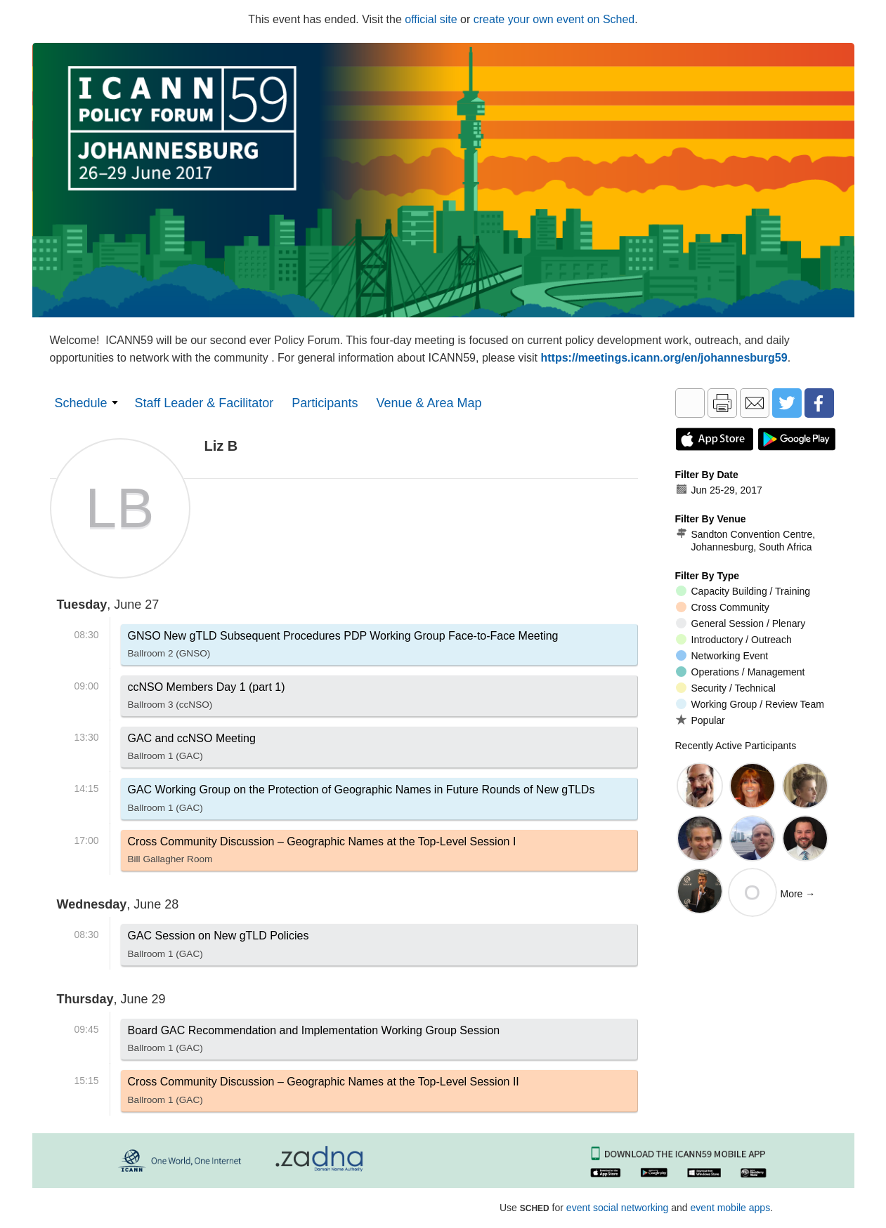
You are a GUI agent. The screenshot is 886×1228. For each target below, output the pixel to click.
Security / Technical (726, 688)
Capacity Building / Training (743, 591)
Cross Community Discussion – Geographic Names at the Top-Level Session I (322, 853)
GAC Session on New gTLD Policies (218, 947)
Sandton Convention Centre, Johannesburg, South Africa (745, 540)
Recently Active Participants (736, 745)
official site (431, 19)
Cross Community (722, 607)
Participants (325, 403)
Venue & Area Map (428, 403)
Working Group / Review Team (750, 704)
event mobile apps (731, 1207)
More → (798, 893)
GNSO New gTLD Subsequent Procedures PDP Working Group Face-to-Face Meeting (343, 647)
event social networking (617, 1207)
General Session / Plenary (741, 623)
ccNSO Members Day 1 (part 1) (206, 698)
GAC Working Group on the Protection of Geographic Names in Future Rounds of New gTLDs (361, 801)
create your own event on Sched (554, 19)
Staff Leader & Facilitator (204, 403)
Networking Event (722, 655)
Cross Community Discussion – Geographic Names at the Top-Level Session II (323, 1093)
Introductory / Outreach (734, 639)
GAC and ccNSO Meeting (192, 749)
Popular (700, 720)
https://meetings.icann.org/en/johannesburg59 (664, 358)
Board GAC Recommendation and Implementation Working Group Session (314, 1041)
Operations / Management (740, 672)
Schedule (81, 403)
